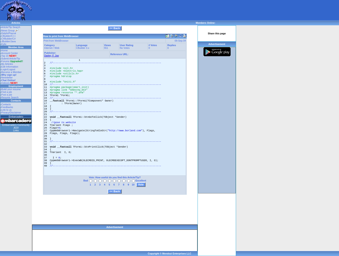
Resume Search (10, 97)
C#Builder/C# (8, 38)
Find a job (6, 92)
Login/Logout (8, 69)
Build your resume (11, 89)
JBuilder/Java (8, 41)
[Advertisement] (114, 10)
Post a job (6, 94)
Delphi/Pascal (8, 33)
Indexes (5, 83)
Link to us (6, 109)
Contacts (6, 104)
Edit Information (9, 66)
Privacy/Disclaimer (11, 112)
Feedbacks (7, 107)
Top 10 (5, 55)
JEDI (16, 127)
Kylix (4, 44)
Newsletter (7, 77)
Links (16, 130)
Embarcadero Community (16, 125)
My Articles (7, 64)
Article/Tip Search (10, 27)
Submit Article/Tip (10, 58)
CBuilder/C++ (8, 36)
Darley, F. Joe (51, 55)
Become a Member (11, 72)
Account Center (9, 53)
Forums (12, 61)
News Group (9, 30)
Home (4, 50)
